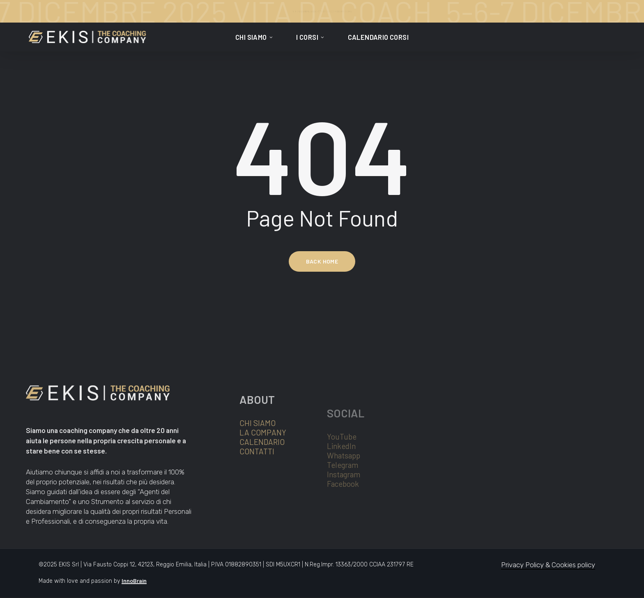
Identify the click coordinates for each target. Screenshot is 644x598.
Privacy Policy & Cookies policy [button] (548, 565)
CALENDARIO (262, 469)
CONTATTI (256, 478)
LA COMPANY (262, 460)
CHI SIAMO (257, 450)
